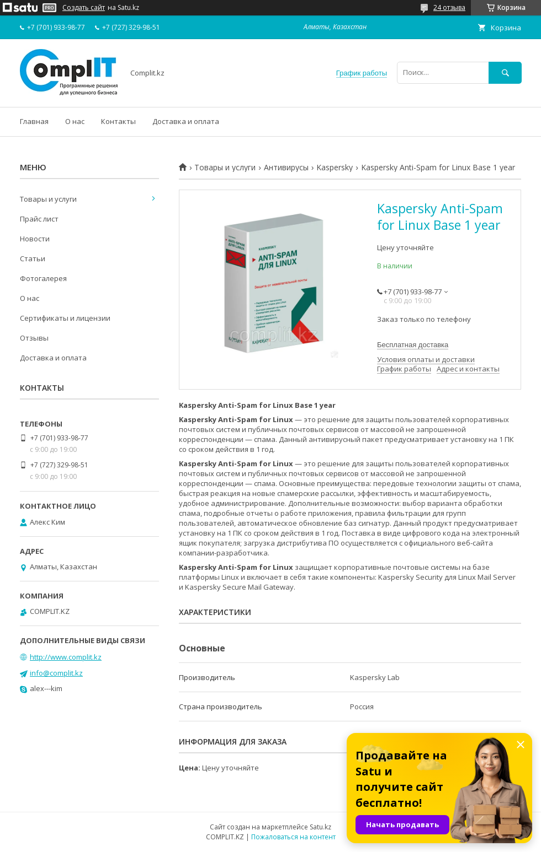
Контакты (118, 121)
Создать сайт (83, 8)
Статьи (32, 258)
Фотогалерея (43, 278)
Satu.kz (320, 827)
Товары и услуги (225, 167)
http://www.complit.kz (66, 657)
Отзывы (34, 338)
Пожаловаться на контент (293, 837)
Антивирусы (286, 167)
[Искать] (505, 72)
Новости (35, 239)
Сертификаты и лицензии (65, 318)
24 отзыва (449, 7)
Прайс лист (39, 219)
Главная (34, 121)
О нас (74, 121)
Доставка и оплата (185, 121)
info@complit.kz (56, 672)
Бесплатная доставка (412, 345)
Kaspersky (334, 167)
